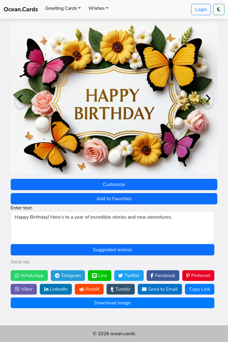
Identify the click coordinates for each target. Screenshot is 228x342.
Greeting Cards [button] (61, 8)
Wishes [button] (96, 8)
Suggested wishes (112, 249)
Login (201, 9)
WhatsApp (29, 275)
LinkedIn (56, 289)
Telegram (68, 275)
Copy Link (199, 289)
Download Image (112, 303)
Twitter (129, 275)
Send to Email (160, 289)
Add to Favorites (114, 198)
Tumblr (120, 289)
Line (99, 275)
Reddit (89, 289)
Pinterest (198, 275)
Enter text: (22, 208)
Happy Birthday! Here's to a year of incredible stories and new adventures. (112, 227)
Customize (114, 184)
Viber (23, 289)
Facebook (163, 275)
